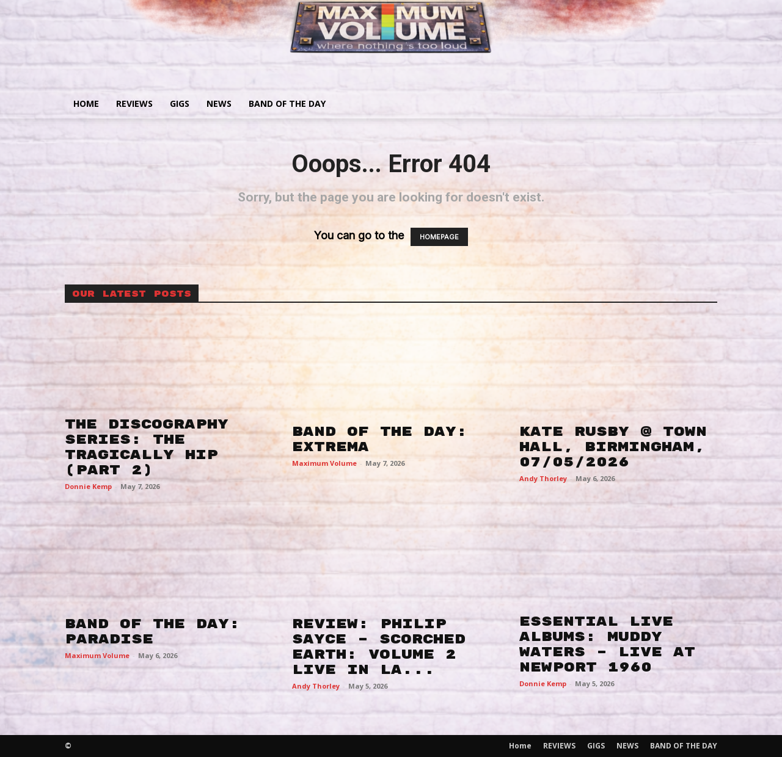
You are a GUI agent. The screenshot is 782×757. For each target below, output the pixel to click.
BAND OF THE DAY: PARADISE (152, 631)
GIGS (179, 103)
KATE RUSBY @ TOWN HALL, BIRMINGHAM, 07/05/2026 (613, 447)
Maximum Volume (324, 463)
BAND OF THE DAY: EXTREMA (379, 439)
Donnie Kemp (88, 486)
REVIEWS (134, 103)
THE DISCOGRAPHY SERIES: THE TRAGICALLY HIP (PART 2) (146, 447)
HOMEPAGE (439, 237)
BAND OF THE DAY (287, 103)
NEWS (219, 103)
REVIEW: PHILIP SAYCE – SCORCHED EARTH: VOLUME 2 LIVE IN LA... (379, 647)
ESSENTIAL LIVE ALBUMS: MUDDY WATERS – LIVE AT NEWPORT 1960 (607, 644)
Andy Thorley (543, 478)
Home (86, 103)
